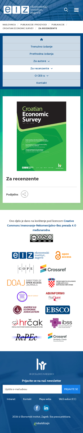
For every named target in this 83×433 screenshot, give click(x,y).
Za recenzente (47, 28)
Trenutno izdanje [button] (41, 46)
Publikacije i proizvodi (33, 24)
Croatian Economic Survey (18, 28)
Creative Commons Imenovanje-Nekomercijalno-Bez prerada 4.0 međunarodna (41, 225)
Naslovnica (9, 24)
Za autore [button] (39, 61)
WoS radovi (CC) (67, 399)
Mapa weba (45, 399)
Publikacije (58, 24)
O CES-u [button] (40, 75)
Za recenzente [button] (39, 68)
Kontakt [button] (41, 83)
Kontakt (27, 399)
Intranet (11, 399)
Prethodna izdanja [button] (42, 54)
